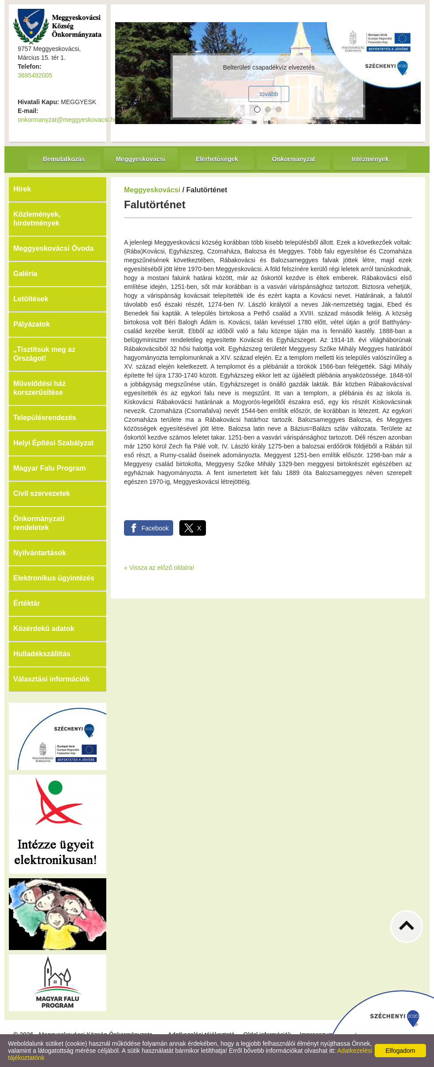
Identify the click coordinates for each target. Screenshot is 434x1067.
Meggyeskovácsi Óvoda (53, 248)
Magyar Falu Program (49, 468)
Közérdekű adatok (43, 628)
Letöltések (30, 299)
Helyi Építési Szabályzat (53, 443)
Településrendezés (44, 417)
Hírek (22, 189)
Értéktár (26, 603)
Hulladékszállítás (41, 654)
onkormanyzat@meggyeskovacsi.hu (67, 119)
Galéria (25, 273)
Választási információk (51, 679)
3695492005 (35, 75)
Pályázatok (31, 324)
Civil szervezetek (41, 493)
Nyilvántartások (39, 553)
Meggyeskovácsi (152, 190)
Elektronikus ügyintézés (53, 578)
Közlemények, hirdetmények (37, 218)
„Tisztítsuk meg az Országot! (44, 354)
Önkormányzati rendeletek (39, 523)
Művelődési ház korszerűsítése (39, 388)
